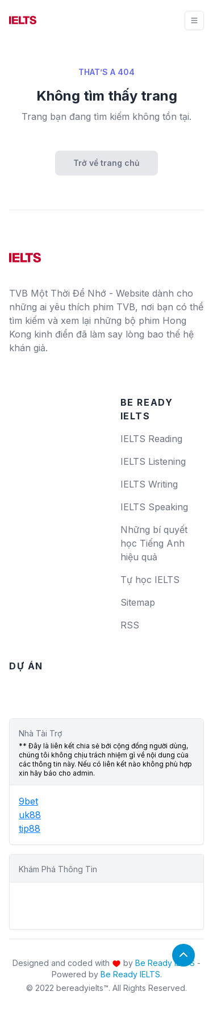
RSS (129, 625)
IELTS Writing (149, 484)
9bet (28, 801)
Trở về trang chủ (106, 163)
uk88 (30, 815)
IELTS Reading (151, 438)
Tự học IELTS (149, 579)
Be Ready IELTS (165, 963)
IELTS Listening (153, 461)
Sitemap (137, 602)
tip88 (29, 828)
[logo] (25, 253)
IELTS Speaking (154, 507)
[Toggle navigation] (194, 20)
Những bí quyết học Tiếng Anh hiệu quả (153, 543)
